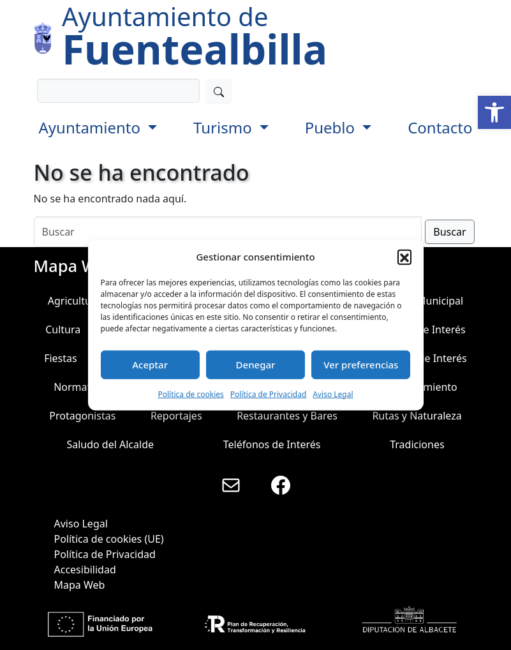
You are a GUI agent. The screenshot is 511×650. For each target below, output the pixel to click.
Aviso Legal (333, 393)
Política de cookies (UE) (109, 539)
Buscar (449, 232)
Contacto (440, 127)
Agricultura (74, 301)
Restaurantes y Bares (287, 416)
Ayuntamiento (92, 127)
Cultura (62, 329)
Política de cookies (190, 393)
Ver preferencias (360, 364)
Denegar (256, 364)
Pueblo (332, 127)
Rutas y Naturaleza (416, 416)
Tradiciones (417, 444)
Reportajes (176, 416)
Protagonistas (82, 416)
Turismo (224, 127)
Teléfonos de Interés (272, 444)
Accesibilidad (85, 570)
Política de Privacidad (268, 393)
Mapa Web (79, 585)
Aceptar (150, 364)
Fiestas (60, 358)
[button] (494, 112)
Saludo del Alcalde (110, 444)
